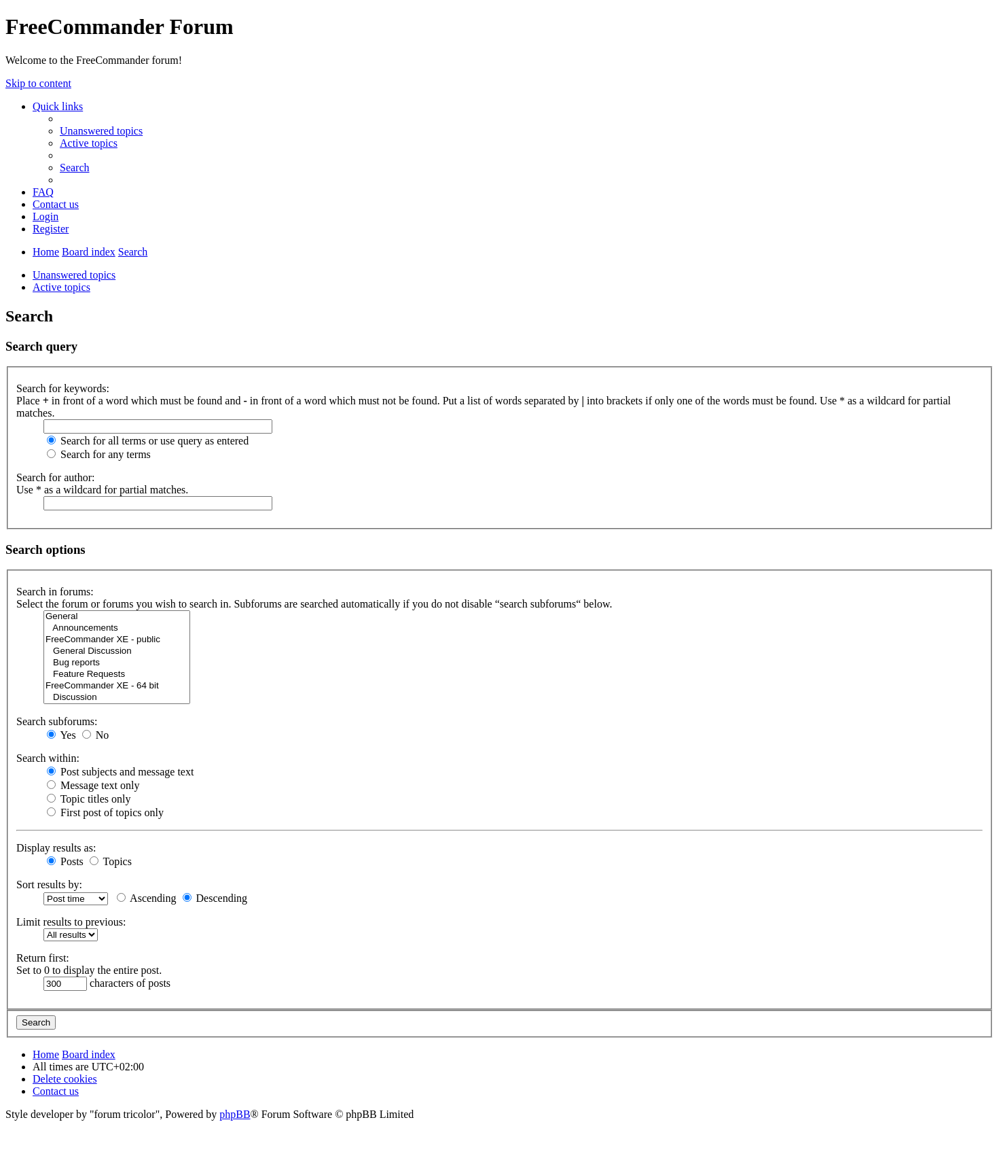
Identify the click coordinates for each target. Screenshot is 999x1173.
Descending (215, 898)
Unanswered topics (74, 275)
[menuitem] (101, 131)
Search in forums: (55, 591)
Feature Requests (116, 674)
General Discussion (116, 651)
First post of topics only (105, 812)
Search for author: (55, 477)
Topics (111, 861)
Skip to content (38, 83)
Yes (61, 735)
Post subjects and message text (120, 771)
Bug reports (116, 663)
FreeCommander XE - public (116, 640)
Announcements (116, 628)
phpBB (234, 1114)
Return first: (42, 958)
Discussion (116, 697)
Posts (65, 861)
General (116, 617)
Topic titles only (88, 799)
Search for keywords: (62, 388)
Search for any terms (99, 454)
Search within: (47, 758)
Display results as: (56, 848)
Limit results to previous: (71, 922)
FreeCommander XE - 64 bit (116, 686)
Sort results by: (49, 884)
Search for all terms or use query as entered (148, 441)
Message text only (93, 785)
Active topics (61, 287)
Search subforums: (57, 721)
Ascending (147, 898)
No (95, 735)
